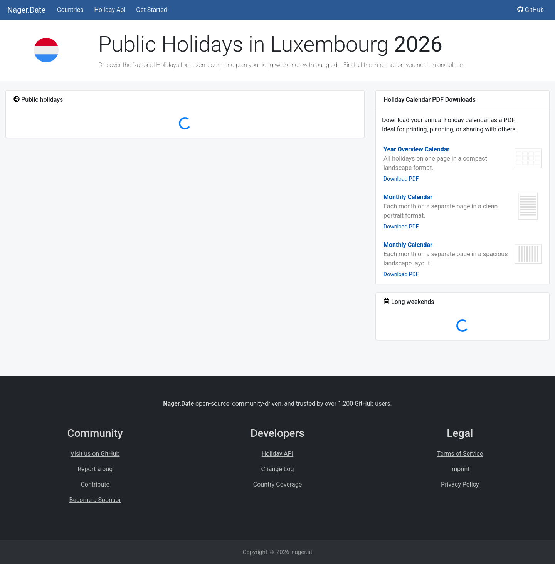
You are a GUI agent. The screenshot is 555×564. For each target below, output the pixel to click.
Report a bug (95, 469)
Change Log (277, 469)
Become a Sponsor (95, 500)
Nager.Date (26, 10)
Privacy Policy (460, 484)
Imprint (460, 469)
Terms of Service (460, 453)
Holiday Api (109, 9)
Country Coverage (277, 484)
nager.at (301, 552)
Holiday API (277, 453)
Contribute (95, 484)
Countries (70, 9)
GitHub (530, 9)
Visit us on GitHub (95, 453)
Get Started (151, 9)
